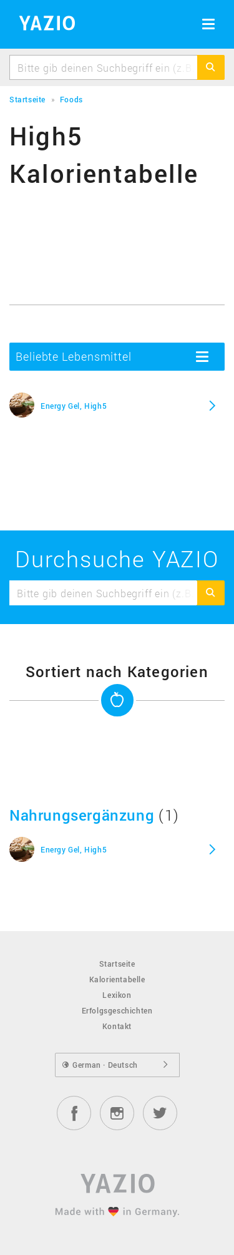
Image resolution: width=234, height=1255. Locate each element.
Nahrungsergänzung (81, 815)
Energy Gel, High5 (74, 406)
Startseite (117, 964)
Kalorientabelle (117, 979)
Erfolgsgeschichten (117, 1010)
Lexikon (116, 995)
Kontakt (117, 1026)
